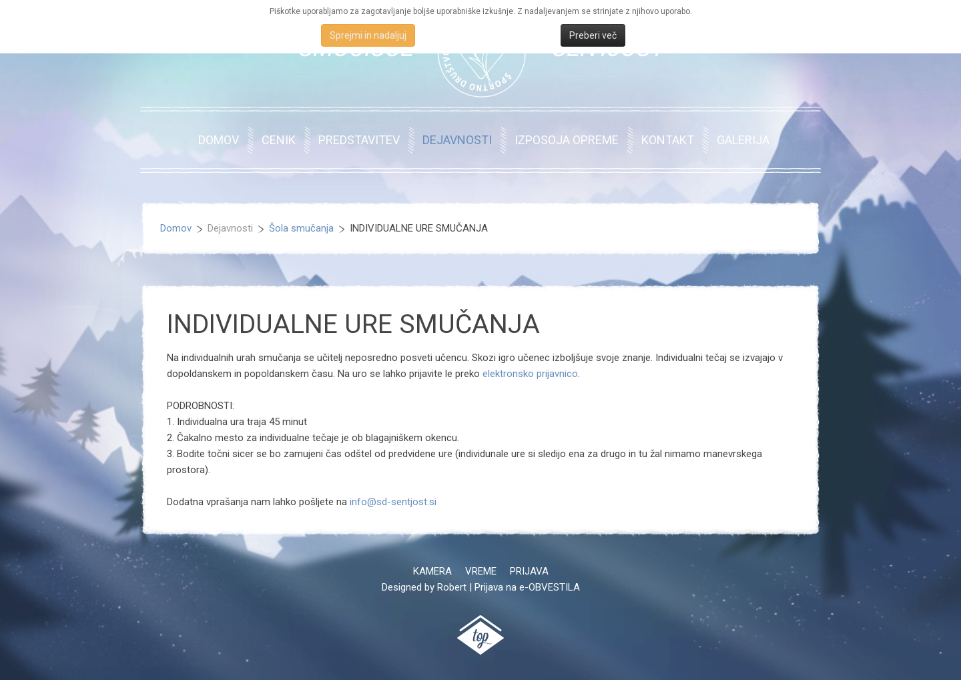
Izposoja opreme (567, 140)
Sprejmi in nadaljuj (368, 35)
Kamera (432, 571)
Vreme (481, 571)
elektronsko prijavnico (530, 374)
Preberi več (593, 35)
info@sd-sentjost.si (393, 502)
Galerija (743, 140)
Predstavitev (359, 140)
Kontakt (667, 140)
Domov (218, 140)
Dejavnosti (457, 140)
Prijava (529, 571)
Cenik (279, 140)
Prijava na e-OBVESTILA (527, 587)
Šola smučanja (301, 228)
